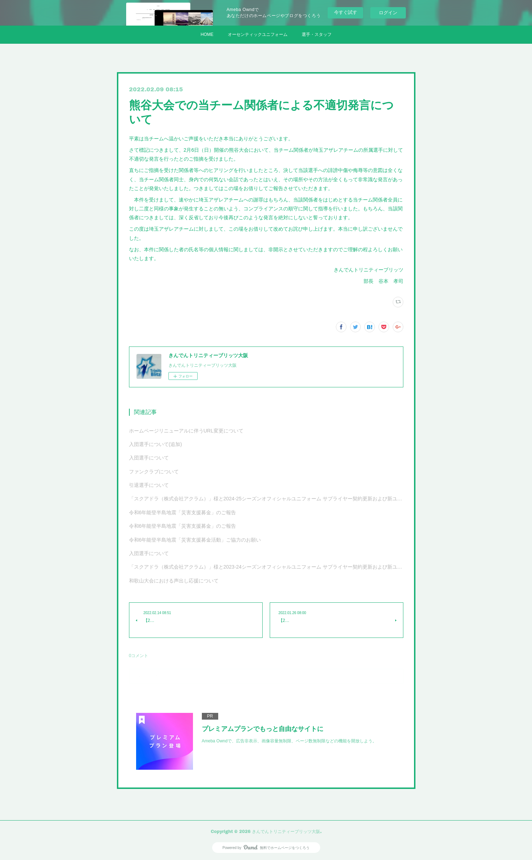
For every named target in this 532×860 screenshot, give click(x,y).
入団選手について (149, 458)
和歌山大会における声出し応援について (174, 581)
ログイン (388, 12)
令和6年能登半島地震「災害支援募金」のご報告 (182, 512)
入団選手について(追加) (155, 444)
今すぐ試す (345, 12)
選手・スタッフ (317, 34)
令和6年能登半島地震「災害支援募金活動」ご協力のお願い (195, 540)
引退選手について (149, 485)
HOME (207, 34)
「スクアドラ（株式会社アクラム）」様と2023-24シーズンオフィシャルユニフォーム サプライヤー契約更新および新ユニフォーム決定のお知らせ (266, 567)
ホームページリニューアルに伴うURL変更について (186, 431)
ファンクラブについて (154, 471)
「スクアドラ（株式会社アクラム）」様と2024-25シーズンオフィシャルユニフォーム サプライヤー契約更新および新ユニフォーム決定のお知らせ (266, 498)
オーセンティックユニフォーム (258, 34)
